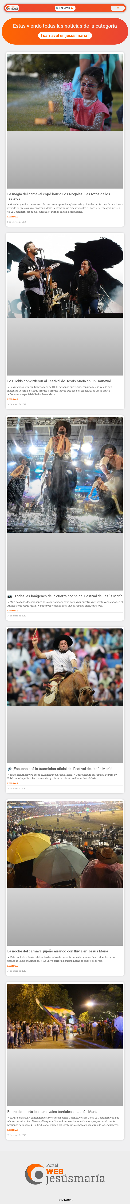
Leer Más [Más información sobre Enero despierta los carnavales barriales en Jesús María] (12, 1129)
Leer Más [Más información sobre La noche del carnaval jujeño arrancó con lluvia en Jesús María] (12, 965)
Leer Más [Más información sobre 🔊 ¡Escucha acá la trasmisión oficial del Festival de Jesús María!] (12, 783)
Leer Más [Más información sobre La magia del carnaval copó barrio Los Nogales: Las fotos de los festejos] (12, 216)
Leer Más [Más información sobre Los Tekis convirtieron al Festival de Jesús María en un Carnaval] (12, 399)
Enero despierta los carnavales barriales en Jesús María (52, 1112)
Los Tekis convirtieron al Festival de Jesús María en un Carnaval (59, 381)
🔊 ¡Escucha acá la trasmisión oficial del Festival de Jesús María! (59, 769)
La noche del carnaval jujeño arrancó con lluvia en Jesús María (57, 951)
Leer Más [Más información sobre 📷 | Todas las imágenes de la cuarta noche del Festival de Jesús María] (12, 610)
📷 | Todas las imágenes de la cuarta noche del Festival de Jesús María (64, 596)
